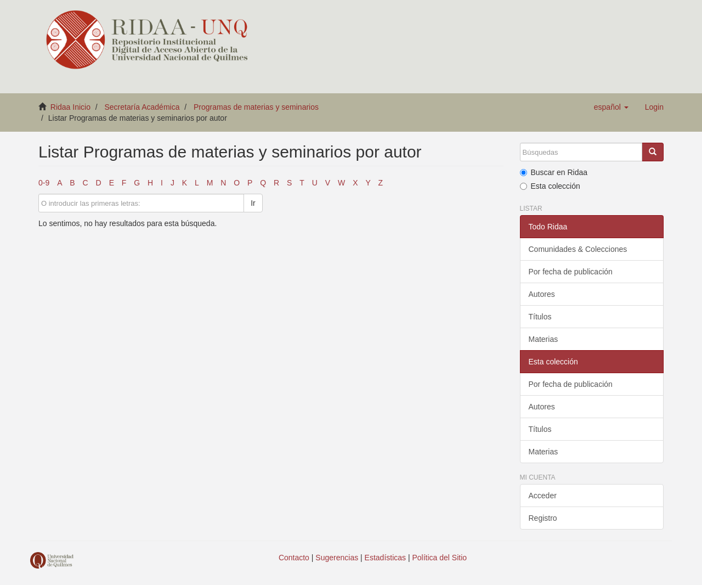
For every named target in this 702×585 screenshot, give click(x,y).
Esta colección (550, 186)
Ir (253, 203)
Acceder (543, 495)
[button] (611, 107)
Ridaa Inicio (70, 107)
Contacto (294, 557)
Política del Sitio (439, 557)
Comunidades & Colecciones (578, 249)
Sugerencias (336, 557)
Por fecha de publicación (571, 271)
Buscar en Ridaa (554, 172)
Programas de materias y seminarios (256, 107)
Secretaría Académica (142, 107)
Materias (543, 339)
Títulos (540, 316)
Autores (542, 294)
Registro (543, 518)
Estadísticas (385, 557)
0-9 (43, 182)
